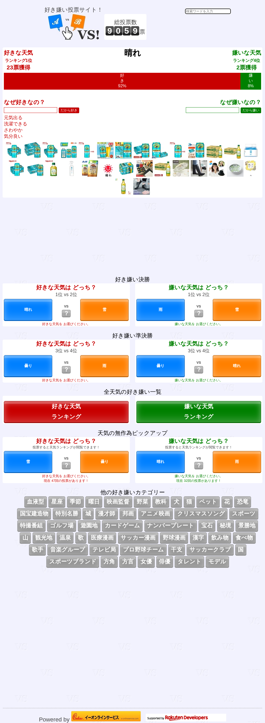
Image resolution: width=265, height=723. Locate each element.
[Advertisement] (189, 27)
